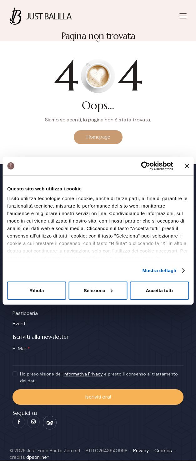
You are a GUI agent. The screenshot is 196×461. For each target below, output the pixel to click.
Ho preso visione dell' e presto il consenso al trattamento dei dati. (99, 377)
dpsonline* (37, 457)
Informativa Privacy (83, 374)
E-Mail (20, 349)
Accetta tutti (159, 290)
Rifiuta (36, 290)
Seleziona (98, 290)
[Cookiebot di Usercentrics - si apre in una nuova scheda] (145, 166)
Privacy (141, 451)
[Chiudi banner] (186, 166)
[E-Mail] (98, 359)
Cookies (163, 451)
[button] (183, 15)
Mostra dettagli (159, 270)
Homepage (98, 137)
